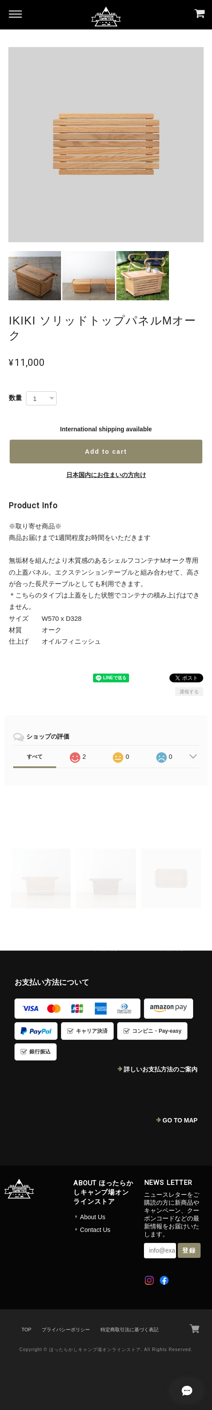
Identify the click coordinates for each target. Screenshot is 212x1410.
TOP (26, 1329)
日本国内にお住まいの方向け (106, 474)
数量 (15, 397)
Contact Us (95, 1229)
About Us (92, 1217)
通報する (189, 691)
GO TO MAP (180, 1120)
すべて (35, 757)
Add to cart (106, 451)
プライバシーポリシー (66, 1329)
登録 (189, 1250)
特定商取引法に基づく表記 (129, 1329)
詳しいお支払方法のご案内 (161, 1069)
